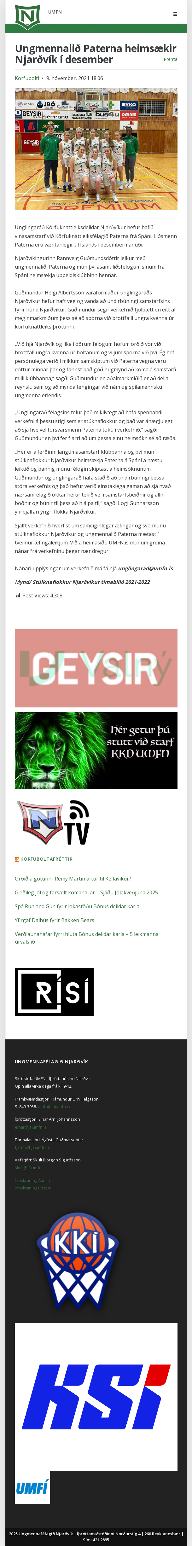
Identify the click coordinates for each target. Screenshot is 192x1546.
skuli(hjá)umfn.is (30, 1168)
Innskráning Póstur (33, 1188)
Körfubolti (27, 78)
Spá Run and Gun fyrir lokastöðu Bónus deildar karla (77, 906)
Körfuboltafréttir (46, 859)
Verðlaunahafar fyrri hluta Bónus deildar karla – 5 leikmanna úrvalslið (87, 938)
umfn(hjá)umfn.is (54, 1106)
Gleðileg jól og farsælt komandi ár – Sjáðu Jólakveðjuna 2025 (86, 892)
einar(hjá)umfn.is (31, 1127)
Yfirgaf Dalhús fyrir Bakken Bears (54, 920)
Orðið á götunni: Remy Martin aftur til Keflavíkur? (73, 878)
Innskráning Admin (32, 1180)
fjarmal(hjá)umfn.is (32, 1147)
